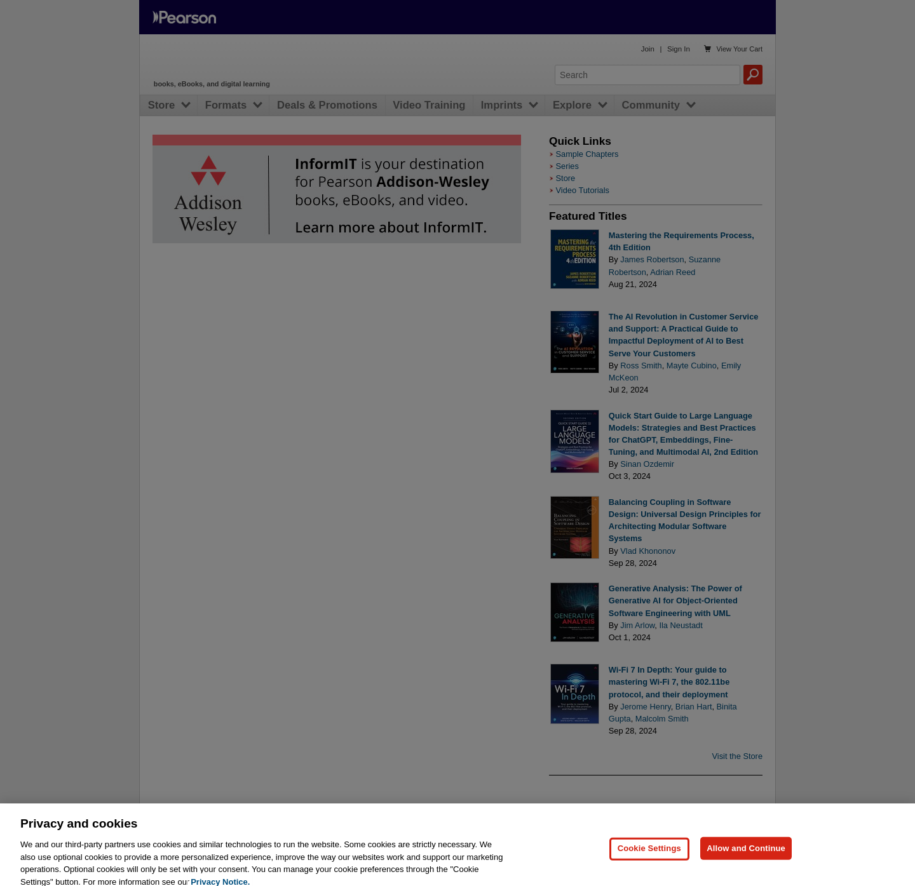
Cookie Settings (649, 857)
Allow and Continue (746, 857)
